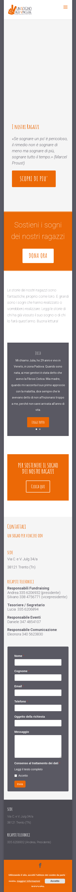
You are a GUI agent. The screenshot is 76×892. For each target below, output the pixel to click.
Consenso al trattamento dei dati (37, 763)
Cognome (21, 671)
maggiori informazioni (28, 881)
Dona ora (38, 256)
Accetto (21, 775)
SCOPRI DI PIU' (34, 179)
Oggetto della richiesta (29, 716)
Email (19, 686)
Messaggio (21, 731)
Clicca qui (38, 486)
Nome (19, 656)
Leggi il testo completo (28, 769)
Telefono (21, 701)
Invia (20, 784)
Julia (38, 359)
